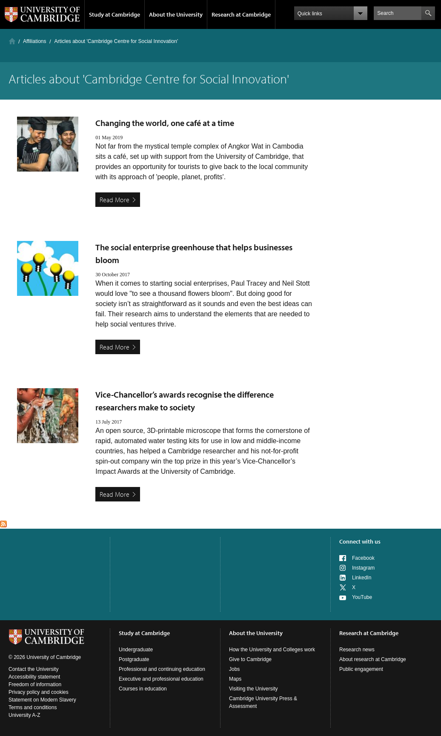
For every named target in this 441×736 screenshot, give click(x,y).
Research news (357, 650)
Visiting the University (253, 689)
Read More (114, 199)
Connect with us (360, 541)
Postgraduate (134, 659)
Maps (235, 679)
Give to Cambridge (250, 659)
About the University (176, 14)
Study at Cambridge (114, 14)
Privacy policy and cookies (39, 692)
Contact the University (33, 669)
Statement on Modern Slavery (42, 700)
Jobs (234, 669)
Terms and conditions (33, 707)
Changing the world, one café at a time (164, 122)
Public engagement (361, 669)
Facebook (363, 558)
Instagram (363, 568)
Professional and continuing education (162, 669)
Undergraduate (136, 650)
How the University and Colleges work (272, 650)
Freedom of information (35, 684)
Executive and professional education (161, 679)
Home (12, 41)
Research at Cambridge (241, 14)
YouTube (362, 597)
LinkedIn (361, 578)
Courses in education (143, 689)
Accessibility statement (34, 677)
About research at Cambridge (372, 659)
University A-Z (24, 715)
